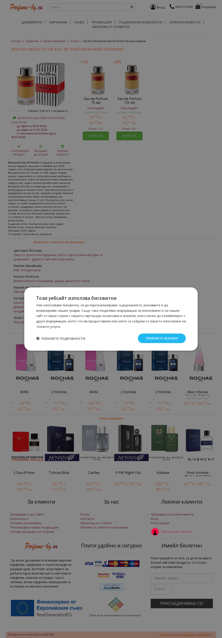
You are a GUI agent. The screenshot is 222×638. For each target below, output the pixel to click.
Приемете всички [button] (162, 338)
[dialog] (111, 319)
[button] (60, 338)
